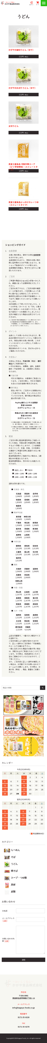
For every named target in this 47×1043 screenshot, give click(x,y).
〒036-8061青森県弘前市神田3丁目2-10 (23, 996)
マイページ (29, 268)
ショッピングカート (29, 280)
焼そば (11, 871)
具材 (9, 885)
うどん (11, 864)
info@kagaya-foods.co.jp (23, 1007)
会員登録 (36, 255)
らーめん (12, 851)
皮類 (9, 892)
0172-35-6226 (23, 1017)
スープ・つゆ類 (15, 878)
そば (9, 857)
